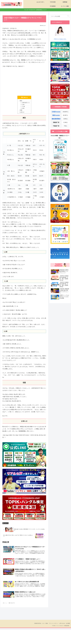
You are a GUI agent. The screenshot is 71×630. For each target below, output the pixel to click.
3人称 (22, 108)
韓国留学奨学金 (35, 625)
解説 (21, 100)
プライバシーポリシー (52, 625)
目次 (22, 97)
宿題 (21, 110)
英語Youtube (56, 115)
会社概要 (68, 625)
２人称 (23, 106)
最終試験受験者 (56, 118)
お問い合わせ (61, 625)
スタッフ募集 (43, 625)
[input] (59, 16)
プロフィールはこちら (60, 32)
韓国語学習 (5, 523)
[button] (68, 16)
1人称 (22, 104)
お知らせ (22, 112)
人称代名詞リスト (25, 102)
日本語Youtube (56, 111)
